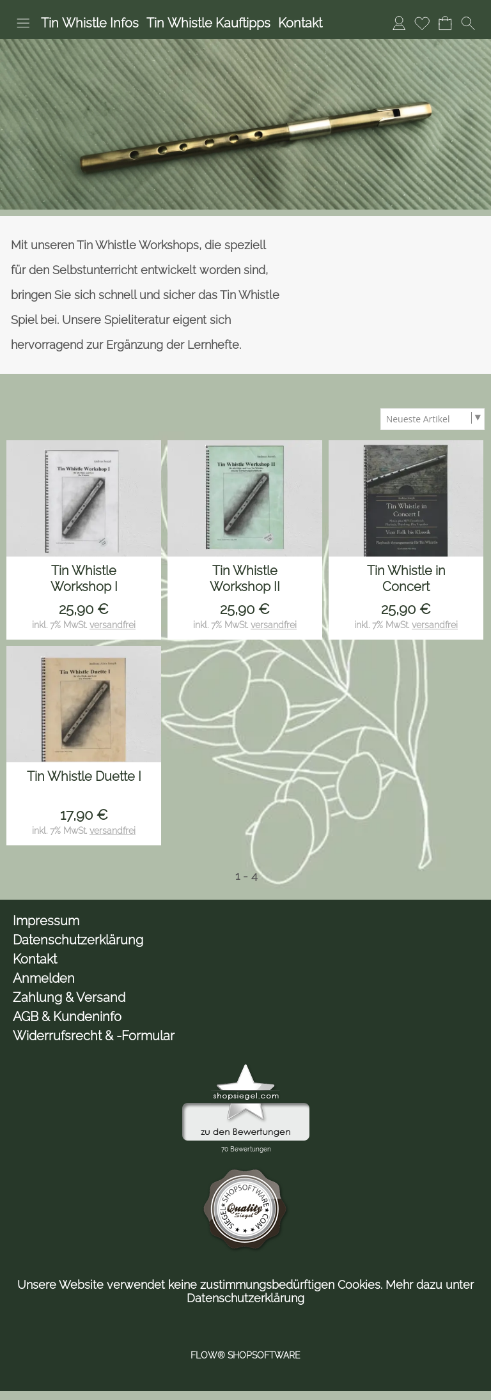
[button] (23, 23)
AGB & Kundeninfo (67, 1016)
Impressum (46, 920)
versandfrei (113, 625)
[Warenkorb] (445, 23)
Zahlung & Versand (69, 997)
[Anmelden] (399, 23)
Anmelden (44, 978)
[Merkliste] (422, 23)
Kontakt (300, 23)
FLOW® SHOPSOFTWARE (245, 1355)
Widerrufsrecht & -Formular (94, 1035)
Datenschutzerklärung (78, 940)
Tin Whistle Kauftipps (208, 23)
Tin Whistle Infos (90, 23)
